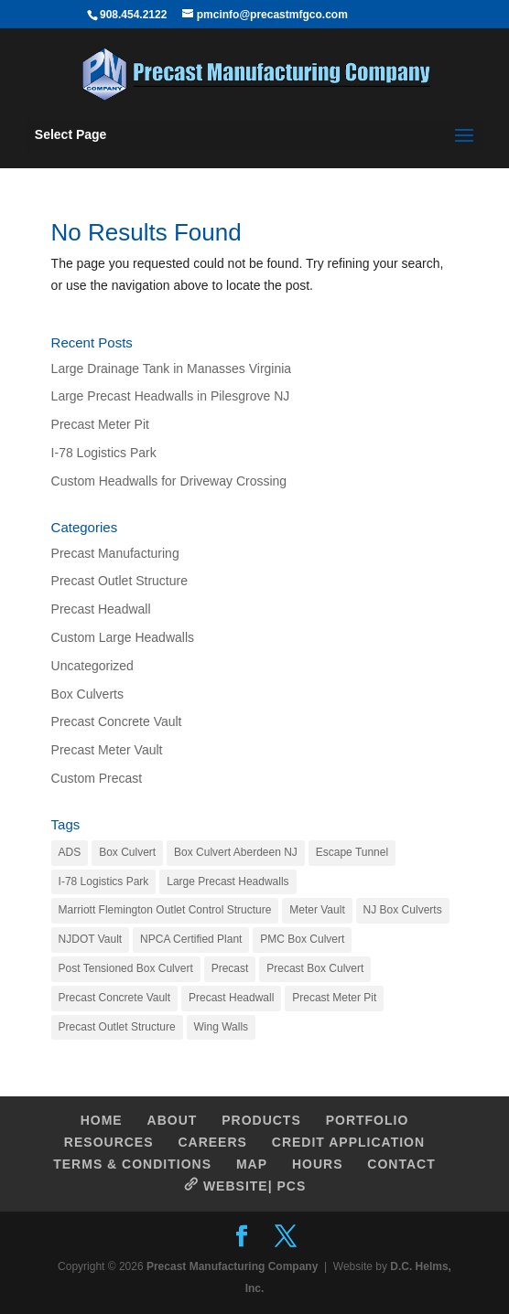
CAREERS (212, 1142)
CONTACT (401, 1164)
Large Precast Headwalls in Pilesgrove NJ (170, 396)
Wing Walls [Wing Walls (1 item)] (221, 1026)
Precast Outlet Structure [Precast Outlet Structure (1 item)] (117, 1026)
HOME (102, 1120)
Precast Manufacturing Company (232, 1266)
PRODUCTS (261, 1120)
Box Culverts (87, 694)
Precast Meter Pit (100, 424)
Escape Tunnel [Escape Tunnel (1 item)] (352, 852)
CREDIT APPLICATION (348, 1142)
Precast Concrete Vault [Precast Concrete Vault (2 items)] (115, 997)
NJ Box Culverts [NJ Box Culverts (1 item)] (402, 909)
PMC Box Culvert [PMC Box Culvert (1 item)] (302, 939)
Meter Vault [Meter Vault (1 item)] (316, 909)
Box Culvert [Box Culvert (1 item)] (127, 852)
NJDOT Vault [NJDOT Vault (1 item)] (91, 939)
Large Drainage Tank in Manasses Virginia (171, 368)
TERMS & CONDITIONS (132, 1164)
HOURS (317, 1164)
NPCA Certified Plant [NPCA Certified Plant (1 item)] (191, 939)
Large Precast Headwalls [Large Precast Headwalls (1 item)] (227, 881)
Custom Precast (97, 778)
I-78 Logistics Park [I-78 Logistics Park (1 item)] (104, 881)
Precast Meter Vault (107, 749)
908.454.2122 (133, 14)
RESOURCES (109, 1142)
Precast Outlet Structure (119, 580)
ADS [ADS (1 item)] (70, 852)
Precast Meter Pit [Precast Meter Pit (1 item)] (334, 997)
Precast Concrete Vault (116, 721)
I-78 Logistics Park (104, 452)
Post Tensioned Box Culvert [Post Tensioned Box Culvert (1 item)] (126, 968)
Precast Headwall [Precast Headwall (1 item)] (231, 997)
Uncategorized (92, 665)
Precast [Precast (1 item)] (230, 968)
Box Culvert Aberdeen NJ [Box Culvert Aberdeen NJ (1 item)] (236, 852)
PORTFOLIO (367, 1120)
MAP (251, 1164)
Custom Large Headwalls (122, 637)
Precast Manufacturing (115, 553)
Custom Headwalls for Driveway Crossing (169, 481)
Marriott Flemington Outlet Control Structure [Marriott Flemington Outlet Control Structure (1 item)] (165, 909)
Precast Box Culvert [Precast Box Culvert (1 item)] (314, 968)
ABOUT (172, 1120)
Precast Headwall (101, 609)
